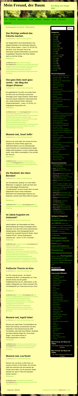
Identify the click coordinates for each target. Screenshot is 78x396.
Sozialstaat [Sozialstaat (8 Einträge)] (55, 258)
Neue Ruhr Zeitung (22, 347)
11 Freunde (56, 275)
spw (54, 331)
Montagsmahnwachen (17, 122)
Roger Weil (28, 38)
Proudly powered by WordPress (50, 390)
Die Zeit (25, 162)
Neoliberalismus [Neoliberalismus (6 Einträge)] (55, 248)
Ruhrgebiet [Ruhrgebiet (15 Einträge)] (66, 255)
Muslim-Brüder (13, 258)
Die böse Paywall (57, 94)
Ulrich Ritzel (27, 206)
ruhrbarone (56, 325)
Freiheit (55, 110)
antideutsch (13, 115)
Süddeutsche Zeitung (15, 71)
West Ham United (19, 261)
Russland (16, 126)
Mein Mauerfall (66, 206)
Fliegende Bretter (57, 294)
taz (10, 261)
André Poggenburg (15, 113)
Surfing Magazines (58, 122)
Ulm (23, 206)
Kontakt (31, 19)
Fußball (55, 44)
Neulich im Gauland (58, 118)
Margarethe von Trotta (24, 302)
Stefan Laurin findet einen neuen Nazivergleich (63, 189)
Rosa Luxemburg (23, 307)
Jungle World (30, 119)
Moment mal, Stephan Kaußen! (61, 146)
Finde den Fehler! (57, 101)
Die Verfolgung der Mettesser (61, 125)
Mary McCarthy (16, 303)
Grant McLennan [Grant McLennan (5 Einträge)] (61, 231)
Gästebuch (46, 19)
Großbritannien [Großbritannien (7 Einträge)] (56, 233)
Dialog (54, 39)
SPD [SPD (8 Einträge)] (61, 258)
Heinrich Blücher (13, 298)
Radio (54, 61)
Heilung (55, 96)
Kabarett (55, 50)
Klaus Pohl (26, 300)
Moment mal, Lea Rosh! (18, 356)
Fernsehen (19, 161)
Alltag (54, 36)
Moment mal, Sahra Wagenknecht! (62, 130)
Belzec (18, 382)
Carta (54, 287)
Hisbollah (12, 253)
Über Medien (56, 335)
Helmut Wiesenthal (58, 299)
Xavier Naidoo (57, 139)
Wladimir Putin (27, 126)
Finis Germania (19, 66)
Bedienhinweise (22, 19)
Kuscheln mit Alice (58, 127)
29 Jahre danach (61, 168)
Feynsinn (55, 292)
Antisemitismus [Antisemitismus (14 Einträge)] (59, 220)
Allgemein (55, 34)
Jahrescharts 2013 (66, 207)
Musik (54, 58)
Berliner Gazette (57, 282)
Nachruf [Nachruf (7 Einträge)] (59, 243)
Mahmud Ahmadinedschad (19, 256)
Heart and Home (57, 159)
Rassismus (12, 69)
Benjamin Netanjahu (25, 247)
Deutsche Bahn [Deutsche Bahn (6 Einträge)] (55, 225)
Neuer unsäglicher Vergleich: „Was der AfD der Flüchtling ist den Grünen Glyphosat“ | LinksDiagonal (63, 185)
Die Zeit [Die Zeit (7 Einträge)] (69, 225)
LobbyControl (56, 309)
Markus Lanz (12, 164)
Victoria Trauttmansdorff (20, 309)
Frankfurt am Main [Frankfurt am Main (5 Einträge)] (55, 229)
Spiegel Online (28, 260)
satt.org (55, 326)
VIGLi (54, 202)
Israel (24, 253)
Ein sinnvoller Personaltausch (61, 123)
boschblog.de (56, 283)
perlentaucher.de (57, 316)
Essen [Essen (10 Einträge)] (54, 227)
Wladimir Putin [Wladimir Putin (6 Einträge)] (67, 263)
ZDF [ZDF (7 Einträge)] (52, 264)
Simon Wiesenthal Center (17, 260)
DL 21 (54, 290)
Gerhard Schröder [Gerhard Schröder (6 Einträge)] (64, 229)
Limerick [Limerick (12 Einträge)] (65, 241)
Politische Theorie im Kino (20, 268)
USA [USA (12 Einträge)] (61, 262)
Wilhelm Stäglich (26, 71)
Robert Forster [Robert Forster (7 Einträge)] (55, 256)
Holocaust (12, 68)
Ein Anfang (56, 152)
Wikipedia (55, 87)
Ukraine (21, 126)
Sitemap (54, 19)
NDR (28, 68)
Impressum (8, 23)
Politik (27, 62)
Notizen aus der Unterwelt (60, 314)
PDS (17, 124)
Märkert (58, 318)
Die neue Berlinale (58, 104)
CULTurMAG (56, 289)
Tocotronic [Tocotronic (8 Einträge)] (54, 263)
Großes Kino (56, 111)
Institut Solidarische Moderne (61, 301)
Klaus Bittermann (13, 254)
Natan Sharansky (21, 258)
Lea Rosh (31, 382)
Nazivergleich (30, 164)
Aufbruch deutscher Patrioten (61, 128)
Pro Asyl (55, 319)
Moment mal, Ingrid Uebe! (19, 317)
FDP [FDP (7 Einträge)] (61, 227)
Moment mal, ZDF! (58, 89)
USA (12, 309)
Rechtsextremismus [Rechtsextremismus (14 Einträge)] (61, 253)
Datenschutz (61, 19)
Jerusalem (13, 300)
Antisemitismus (20, 64)
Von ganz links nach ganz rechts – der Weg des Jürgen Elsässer (19, 83)
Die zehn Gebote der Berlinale (61, 154)
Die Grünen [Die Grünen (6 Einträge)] (63, 225)
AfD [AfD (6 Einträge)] (52, 218)
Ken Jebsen (23, 120)
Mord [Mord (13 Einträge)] (53, 243)
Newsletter (38, 19)
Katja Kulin (56, 302)
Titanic (13, 261)
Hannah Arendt (31, 296)
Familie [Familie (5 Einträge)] (58, 227)
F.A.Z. (14, 251)
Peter (54, 318)
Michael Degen (13, 347)
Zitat (54, 70)
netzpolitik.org (56, 313)
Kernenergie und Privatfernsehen (62, 99)
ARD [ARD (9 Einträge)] (53, 223)
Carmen (55, 213)
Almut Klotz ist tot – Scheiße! (64, 195)
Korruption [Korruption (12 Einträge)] (56, 241)
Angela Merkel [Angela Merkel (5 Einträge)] (57, 218)
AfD (32, 112)
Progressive (56, 321)
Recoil (54, 323)
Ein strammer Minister (59, 147)
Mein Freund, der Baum (24, 5)
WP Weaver (68, 390)
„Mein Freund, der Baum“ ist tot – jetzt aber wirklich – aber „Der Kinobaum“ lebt (62, 77)
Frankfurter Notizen (58, 295)
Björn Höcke (27, 115)
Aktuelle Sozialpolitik (58, 277)
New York (22, 305)
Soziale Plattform (64, 321)
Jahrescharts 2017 (58, 156)
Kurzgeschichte (57, 55)
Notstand (55, 103)
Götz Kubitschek (27, 66)
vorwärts (55, 338)
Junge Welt (23, 119)
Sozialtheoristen (57, 328)
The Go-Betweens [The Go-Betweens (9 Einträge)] (65, 260)
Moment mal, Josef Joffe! (19, 134)
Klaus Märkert (56, 304)
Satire (54, 63)
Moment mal (32, 344)
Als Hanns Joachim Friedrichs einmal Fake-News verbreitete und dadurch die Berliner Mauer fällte (63, 115)
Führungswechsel (57, 98)
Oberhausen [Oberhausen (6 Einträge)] (63, 248)
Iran (21, 253)
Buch (17, 62)
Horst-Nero (56, 140)
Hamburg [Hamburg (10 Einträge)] (65, 233)
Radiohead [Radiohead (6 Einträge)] (70, 248)
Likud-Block (22, 254)
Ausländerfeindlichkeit (30, 64)
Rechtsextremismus (20, 69)
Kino (17, 295)
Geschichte (12, 19)
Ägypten (8, 246)
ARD (26, 345)
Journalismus (22, 62)
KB (18, 120)
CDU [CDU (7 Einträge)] (63, 223)
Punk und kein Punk (58, 86)
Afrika (34, 112)
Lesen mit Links (57, 307)
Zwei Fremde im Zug (58, 158)
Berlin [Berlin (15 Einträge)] (58, 223)
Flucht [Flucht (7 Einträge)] (71, 227)
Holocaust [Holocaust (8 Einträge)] (56, 235)
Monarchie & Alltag (58, 311)
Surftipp (55, 65)
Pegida (20, 124)
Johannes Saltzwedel (20, 68)
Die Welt (12, 66)
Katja (54, 211)
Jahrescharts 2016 (66, 192)
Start (6, 19)
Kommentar (14, 384)
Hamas (29, 251)
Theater (55, 67)
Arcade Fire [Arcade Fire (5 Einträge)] (70, 220)
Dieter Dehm (15, 117)
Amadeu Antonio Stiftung (59, 280)
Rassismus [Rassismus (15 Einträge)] (57, 250)
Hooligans (17, 119)
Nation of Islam (30, 258)
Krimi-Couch (56, 306)
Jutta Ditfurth (14, 120)
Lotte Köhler (15, 302)
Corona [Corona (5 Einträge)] (66, 223)
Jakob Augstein (30, 253)
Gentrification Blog (58, 297)
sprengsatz (56, 330)
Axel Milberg (14, 296)
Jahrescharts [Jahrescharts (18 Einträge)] (59, 237)
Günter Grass (23, 251)
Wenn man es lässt (58, 135)
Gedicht (55, 46)
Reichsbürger (10, 126)
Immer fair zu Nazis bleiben (60, 120)
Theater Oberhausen (58, 333)
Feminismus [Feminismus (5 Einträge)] (66, 227)
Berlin (21, 382)
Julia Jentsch (19, 300)
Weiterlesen (11, 58)
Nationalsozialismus (21, 164)
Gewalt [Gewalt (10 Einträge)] (54, 231)
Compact (33, 115)
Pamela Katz (15, 307)
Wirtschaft (55, 68)
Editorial (55, 41)
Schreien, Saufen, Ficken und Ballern (63, 137)
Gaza (17, 251)
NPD (14, 124)
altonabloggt (56, 278)
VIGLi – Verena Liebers (59, 337)
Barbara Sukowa (22, 296)
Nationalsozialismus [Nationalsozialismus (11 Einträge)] (60, 246)
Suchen (70, 28)
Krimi (20, 204)
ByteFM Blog (56, 285)
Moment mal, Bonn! (58, 84)
